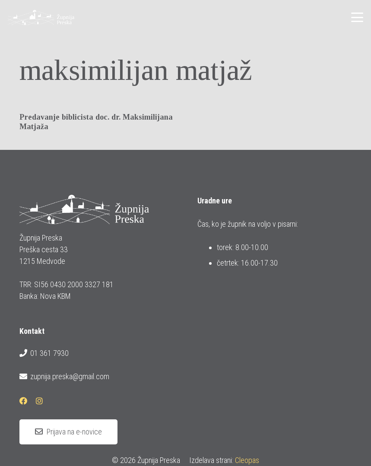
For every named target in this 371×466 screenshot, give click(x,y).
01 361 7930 (44, 353)
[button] (357, 17)
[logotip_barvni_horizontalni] (41, 17)
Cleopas (247, 460)
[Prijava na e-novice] (68, 431)
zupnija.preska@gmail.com (64, 376)
